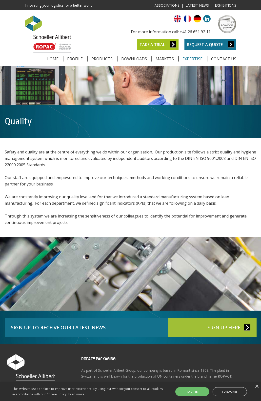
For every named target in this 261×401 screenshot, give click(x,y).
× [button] (257, 386)
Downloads (134, 59)
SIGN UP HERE (224, 327)
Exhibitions (225, 5)
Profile (75, 59)
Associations (167, 5)
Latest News (197, 5)
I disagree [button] (230, 391)
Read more (76, 394)
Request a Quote (205, 44)
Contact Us (223, 59)
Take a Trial (152, 44)
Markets (165, 59)
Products (102, 59)
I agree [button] (192, 391)
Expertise (192, 59)
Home (53, 59)
